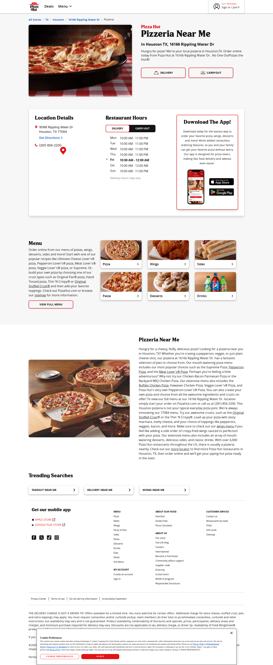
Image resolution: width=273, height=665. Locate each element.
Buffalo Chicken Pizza (154, 385)
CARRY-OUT (142, 128)
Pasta (121, 296)
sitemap (40, 295)
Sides (215, 264)
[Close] (231, 633)
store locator (180, 449)
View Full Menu (51, 304)
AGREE (100, 656)
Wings (168, 264)
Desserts (168, 296)
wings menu (225, 426)
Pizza (121, 264)
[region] (136, 646)
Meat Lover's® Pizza (173, 372)
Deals (49, 6)
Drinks (215, 296)
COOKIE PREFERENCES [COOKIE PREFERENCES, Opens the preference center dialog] (59, 656)
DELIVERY (117, 128)
